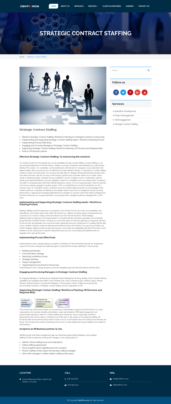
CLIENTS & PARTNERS (112, 6)
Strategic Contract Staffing (125, 124)
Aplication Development (124, 111)
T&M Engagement (122, 120)
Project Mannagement (123, 115)
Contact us (143, 6)
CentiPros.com (83, 400)
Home (53, 6)
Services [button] (92, 6)
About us (65, 6)
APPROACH (78, 6)
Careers (130, 6)
